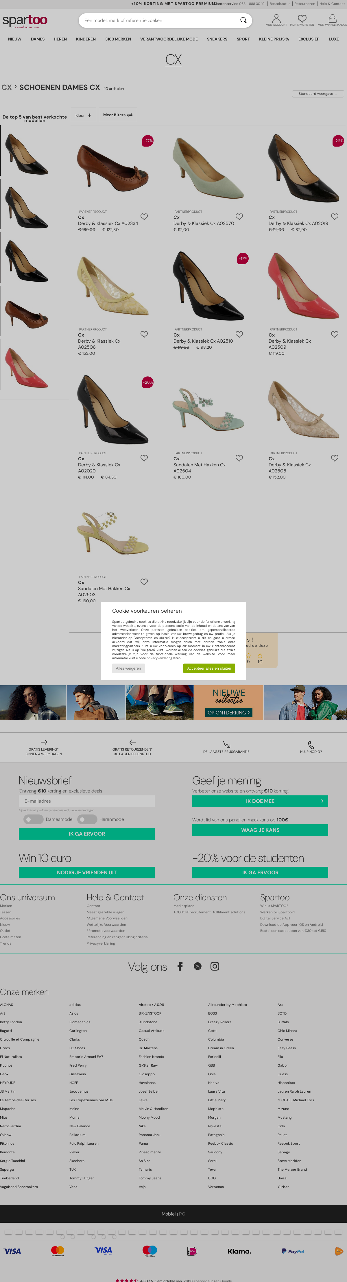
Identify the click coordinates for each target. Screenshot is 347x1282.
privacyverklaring (159, 658)
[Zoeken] (243, 20)
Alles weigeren (128, 668)
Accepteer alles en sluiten (209, 668)
